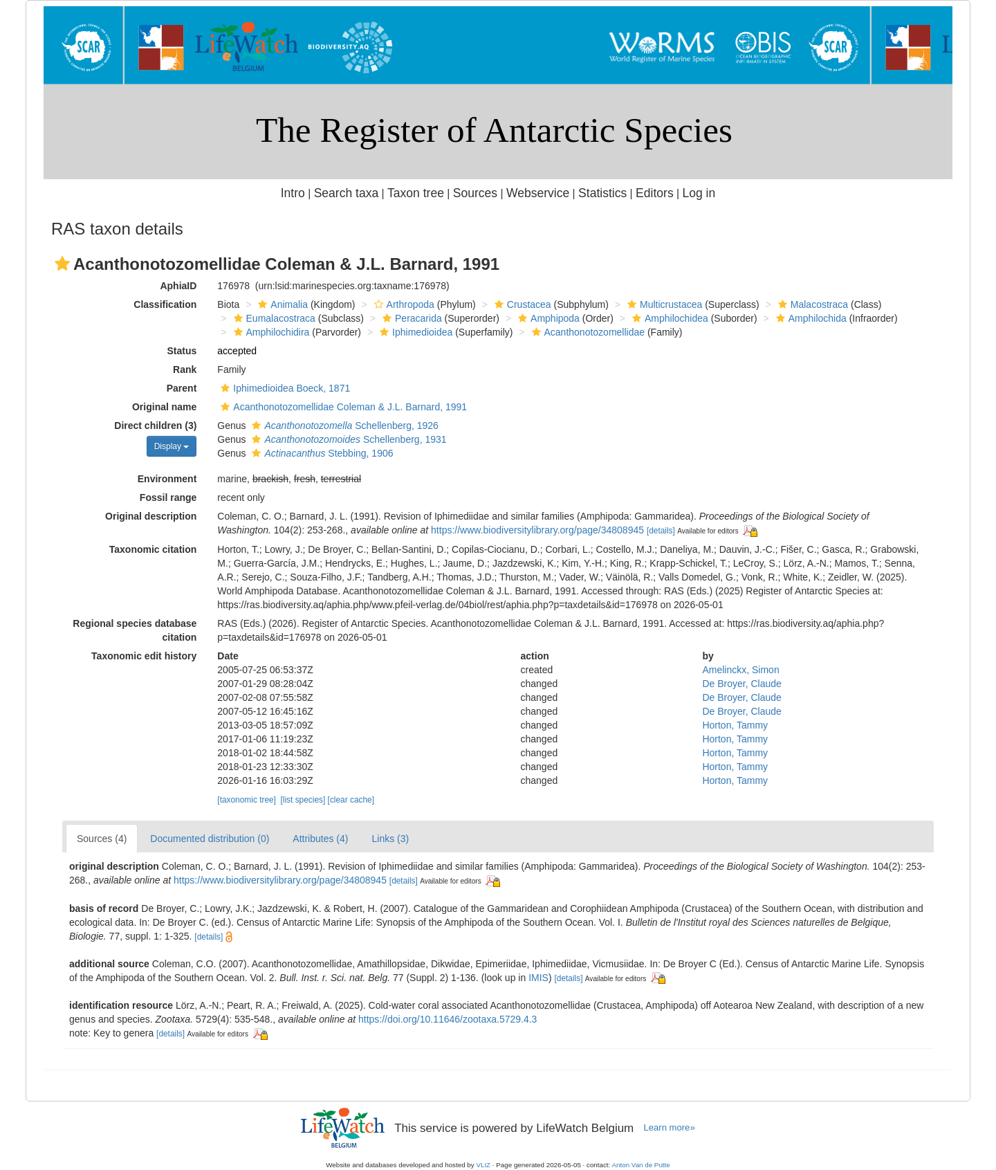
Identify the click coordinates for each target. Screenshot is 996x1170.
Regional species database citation (134, 630)
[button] (62, 263)
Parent (182, 388)
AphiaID (178, 285)
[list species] (303, 800)
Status (182, 350)
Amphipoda (547, 318)
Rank (184, 369)
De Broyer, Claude (741, 683)
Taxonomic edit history (143, 655)
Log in (698, 193)
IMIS (538, 977)
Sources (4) (102, 838)
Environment (167, 478)
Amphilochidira (270, 332)
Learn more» (669, 1127)
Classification (164, 304)
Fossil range (168, 497)
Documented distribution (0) (209, 838)
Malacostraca (811, 304)
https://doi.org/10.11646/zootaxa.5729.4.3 (447, 1019)
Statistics (602, 193)
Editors (655, 193)
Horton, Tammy (735, 725)
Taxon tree (415, 193)
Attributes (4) (320, 838)
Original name (164, 406)
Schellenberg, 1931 (347, 439)
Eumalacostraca (272, 318)
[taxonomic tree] (246, 800)
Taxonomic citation (153, 549)
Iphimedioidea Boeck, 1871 (283, 388)
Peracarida (410, 318)
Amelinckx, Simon (740, 669)
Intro (293, 193)
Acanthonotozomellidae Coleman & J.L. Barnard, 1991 (342, 406)
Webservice (537, 193)
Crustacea (521, 304)
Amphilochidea (668, 318)
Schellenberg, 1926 (343, 425)
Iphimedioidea (414, 332)
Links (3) (390, 838)
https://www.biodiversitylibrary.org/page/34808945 (537, 530)
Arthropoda (402, 304)
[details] (661, 531)
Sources (475, 193)
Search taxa (346, 193)
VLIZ (483, 1165)
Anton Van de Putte (641, 1165)
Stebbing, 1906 (320, 453)
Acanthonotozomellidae (586, 332)
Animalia (281, 304)
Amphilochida (810, 318)
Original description (150, 516)
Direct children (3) (155, 425)
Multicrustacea (663, 304)
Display (172, 446)
